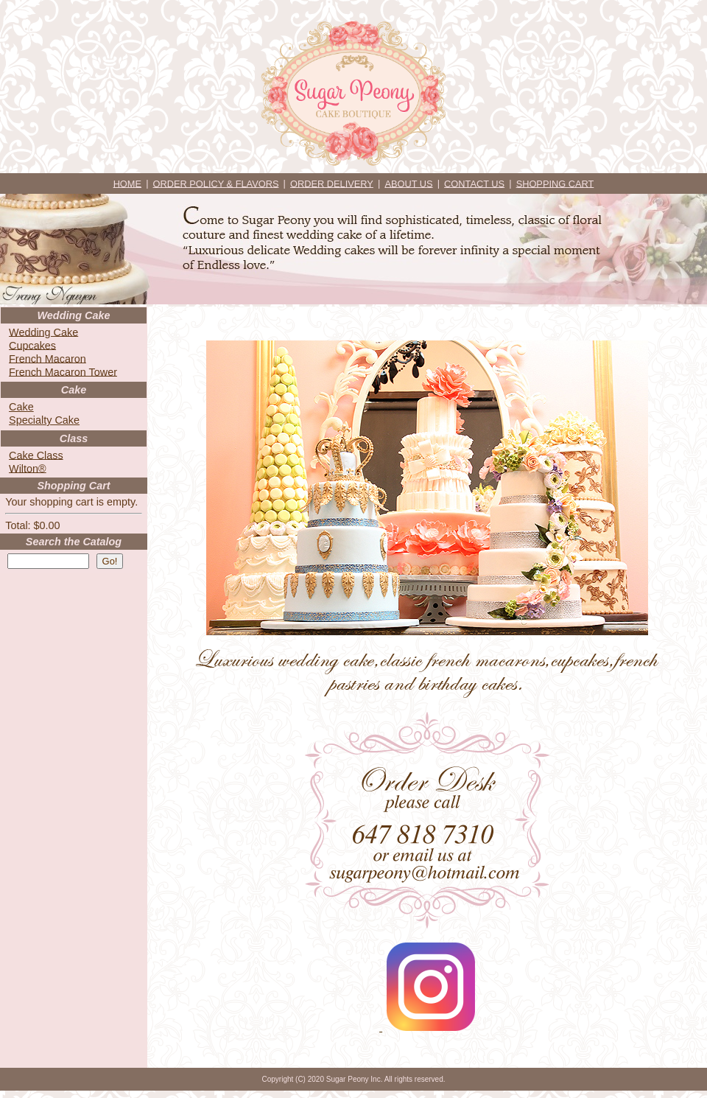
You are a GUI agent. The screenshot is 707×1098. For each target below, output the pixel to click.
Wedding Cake (43, 332)
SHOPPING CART (555, 183)
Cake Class (36, 455)
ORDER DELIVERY (331, 183)
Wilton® (27, 468)
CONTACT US (474, 183)
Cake (21, 407)
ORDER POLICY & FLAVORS (216, 183)
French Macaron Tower (63, 371)
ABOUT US (408, 183)
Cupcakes (32, 345)
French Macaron (47, 358)
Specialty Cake (44, 420)
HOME (127, 183)
